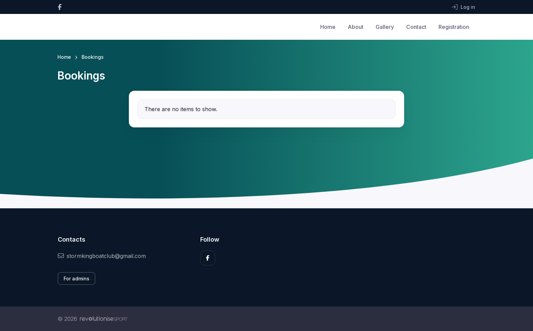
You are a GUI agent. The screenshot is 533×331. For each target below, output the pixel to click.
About (355, 26)
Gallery (385, 26)
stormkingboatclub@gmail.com (102, 255)
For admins (76, 278)
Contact (416, 26)
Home (328, 26)
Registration (454, 26)
